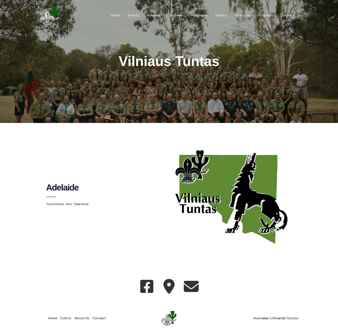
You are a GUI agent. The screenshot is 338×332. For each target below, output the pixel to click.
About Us (245, 15)
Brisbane (182, 15)
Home (125, 15)
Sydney (225, 15)
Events (142, 15)
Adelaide (161, 15)
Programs (267, 15)
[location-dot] (169, 286)
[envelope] (191, 286)
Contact (288, 15)
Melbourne (204, 15)
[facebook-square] (146, 286)
